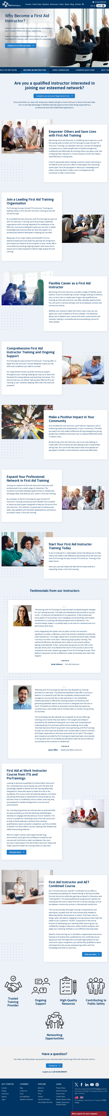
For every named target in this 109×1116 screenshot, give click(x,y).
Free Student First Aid (45, 1101)
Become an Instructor (36, 70)
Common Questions (85, 70)
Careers (40, 1096)
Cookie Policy (60, 1096)
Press (40, 1093)
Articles (78, 4)
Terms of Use (60, 1093)
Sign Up (92, 6)
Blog (72, 4)
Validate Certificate (26, 1098)
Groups (4, 1090)
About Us (41, 1087)
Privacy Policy (60, 1087)
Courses (28, 4)
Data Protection (61, 1090)
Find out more (16, 852)
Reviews (40, 1090)
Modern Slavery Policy (63, 1098)
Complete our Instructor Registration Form (53, 96)
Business (46, 4)
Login (101, 5)
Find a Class (37, 4)
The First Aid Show (44, 1098)
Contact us (53, 1065)
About (67, 4)
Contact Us (23, 1090)
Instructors (54, 4)
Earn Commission (60, 70)
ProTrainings (96, 1088)
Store (62, 4)
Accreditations (24, 1096)
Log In (4, 1098)
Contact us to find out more (20, 45)
